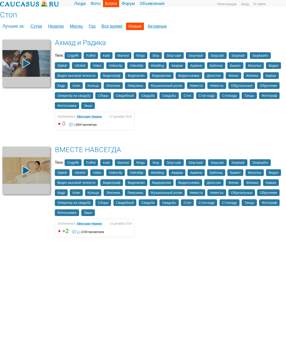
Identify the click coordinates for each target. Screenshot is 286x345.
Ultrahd (80, 65)
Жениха (252, 75)
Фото (96, 3)
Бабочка (216, 65)
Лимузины (135, 86)
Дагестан (214, 75)
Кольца (93, 86)
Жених (233, 75)
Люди (80, 3)
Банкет (235, 65)
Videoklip (136, 65)
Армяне (196, 65)
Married (123, 55)
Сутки (36, 26)
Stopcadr (217, 55)
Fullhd (90, 55)
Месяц (76, 26)
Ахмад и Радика (80, 42)
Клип (76, 86)
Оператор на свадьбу (74, 96)
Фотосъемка (67, 106)
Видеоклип (136, 75)
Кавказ (271, 75)
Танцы (249, 96)
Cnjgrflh (73, 55)
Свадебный (125, 96)
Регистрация (227, 4)
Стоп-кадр (207, 96)
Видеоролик (161, 75)
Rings (140, 55)
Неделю (56, 26)
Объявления (152, 3)
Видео (273, 65)
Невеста (196, 86)
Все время (112, 26)
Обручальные (241, 86)
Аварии (177, 65)
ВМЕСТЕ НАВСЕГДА (88, 149)
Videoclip (116, 65)
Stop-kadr (196, 55)
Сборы (103, 96)
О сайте (260, 4)
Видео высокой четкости (76, 75)
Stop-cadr (174, 55)
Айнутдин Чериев (89, 116)
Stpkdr (62, 65)
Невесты (216, 86)
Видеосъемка (188, 75)
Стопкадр (229, 96)
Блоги (111, 3)
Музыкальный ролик (166, 86)
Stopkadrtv (260, 55)
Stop (155, 55)
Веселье (254, 65)
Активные (157, 26)
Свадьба (148, 96)
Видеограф (111, 75)
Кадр (61, 86)
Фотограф (269, 96)
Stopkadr (238, 55)
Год (92, 26)
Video (97, 65)
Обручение (268, 86)
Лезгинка (113, 86)
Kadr (106, 55)
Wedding (157, 65)
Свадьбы (169, 96)
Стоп (187, 96)
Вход (245, 4)
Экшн (88, 106)
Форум (128, 3)
